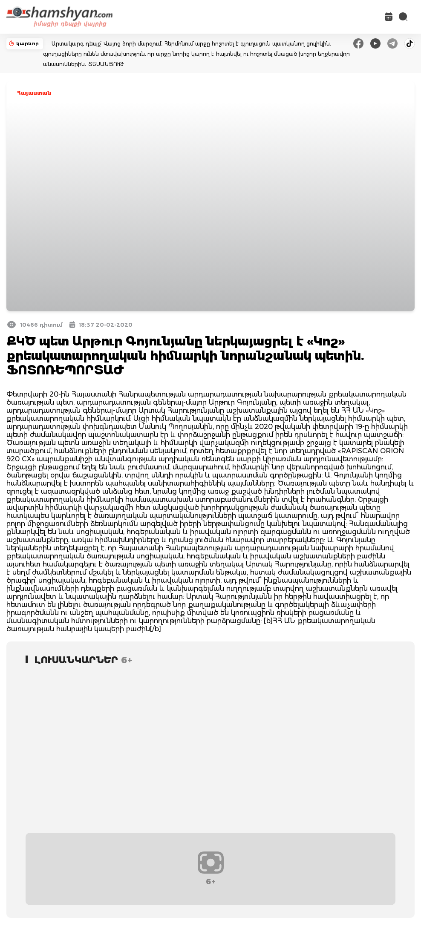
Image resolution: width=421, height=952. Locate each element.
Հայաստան (34, 93)
